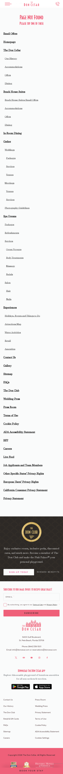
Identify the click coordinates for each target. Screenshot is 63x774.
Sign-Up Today (19, 572)
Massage (10, 266)
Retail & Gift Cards (11, 719)
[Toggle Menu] (8, 4)
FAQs (6, 382)
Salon (8, 282)
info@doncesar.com (20, 650)
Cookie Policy (11, 423)
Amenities (10, 349)
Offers (8, 75)
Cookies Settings (42, 738)
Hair (8, 290)
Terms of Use (10, 415)
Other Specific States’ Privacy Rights (23, 473)
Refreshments (12, 232)
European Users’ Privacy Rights (21, 481)
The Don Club (11, 390)
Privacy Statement (13, 498)
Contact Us (9, 357)
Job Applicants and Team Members (22, 465)
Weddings (10, 149)
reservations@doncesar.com (44, 650)
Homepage (9, 41)
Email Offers (10, 33)
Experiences (10, 307)
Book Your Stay (31, 771)
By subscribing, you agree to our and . (33, 605)
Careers (7, 448)
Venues (9, 174)
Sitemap (7, 373)
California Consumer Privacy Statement (25, 490)
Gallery (7, 365)
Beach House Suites (14, 91)
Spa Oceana (9, 216)
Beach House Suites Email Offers (21, 99)
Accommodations (13, 66)
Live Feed (8, 456)
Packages (11, 158)
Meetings (9, 182)
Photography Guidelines (17, 207)
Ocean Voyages (13, 249)
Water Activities (13, 332)
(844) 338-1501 (34, 646)
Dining (8, 83)
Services (10, 166)
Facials (9, 274)
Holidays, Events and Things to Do (22, 315)
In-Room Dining (12, 133)
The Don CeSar (12, 50)
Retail (8, 340)
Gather (7, 141)
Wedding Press (11, 398)
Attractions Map (13, 324)
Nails (8, 299)
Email (10, 596)
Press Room (9, 407)
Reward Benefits (48, 572)
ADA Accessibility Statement (19, 432)
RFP (5, 440)
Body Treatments (15, 257)
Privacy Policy (52, 605)
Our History (11, 58)
